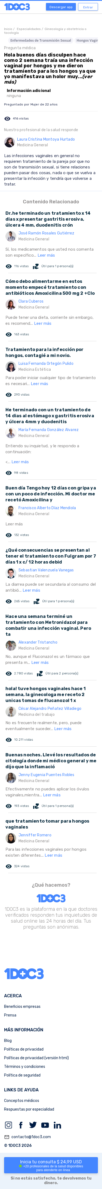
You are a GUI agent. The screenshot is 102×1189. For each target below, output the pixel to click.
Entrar (88, 7)
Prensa (10, 1015)
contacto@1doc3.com (27, 1137)
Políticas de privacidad (24, 1049)
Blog (8, 1040)
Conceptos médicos (21, 1100)
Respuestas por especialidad (29, 1109)
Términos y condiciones (24, 1066)
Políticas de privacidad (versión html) (36, 1058)
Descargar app (61, 7)
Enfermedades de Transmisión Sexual (40, 40)
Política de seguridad (22, 1075)
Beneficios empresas (22, 1006)
